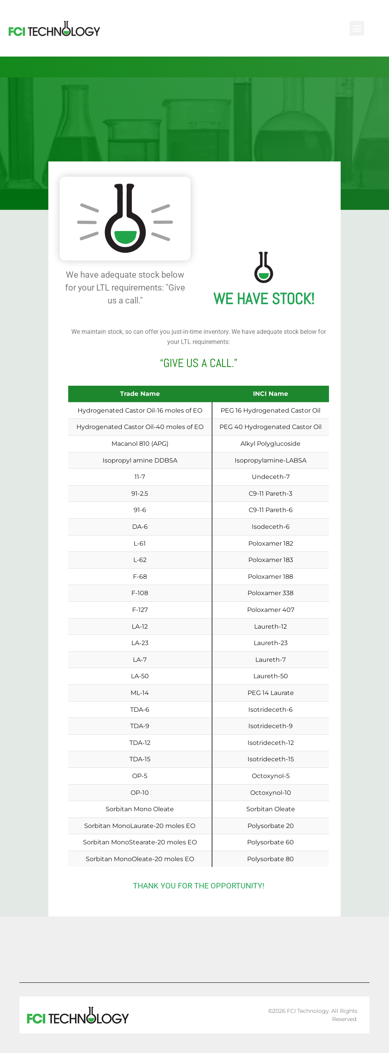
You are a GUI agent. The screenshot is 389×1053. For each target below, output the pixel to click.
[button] (357, 28)
